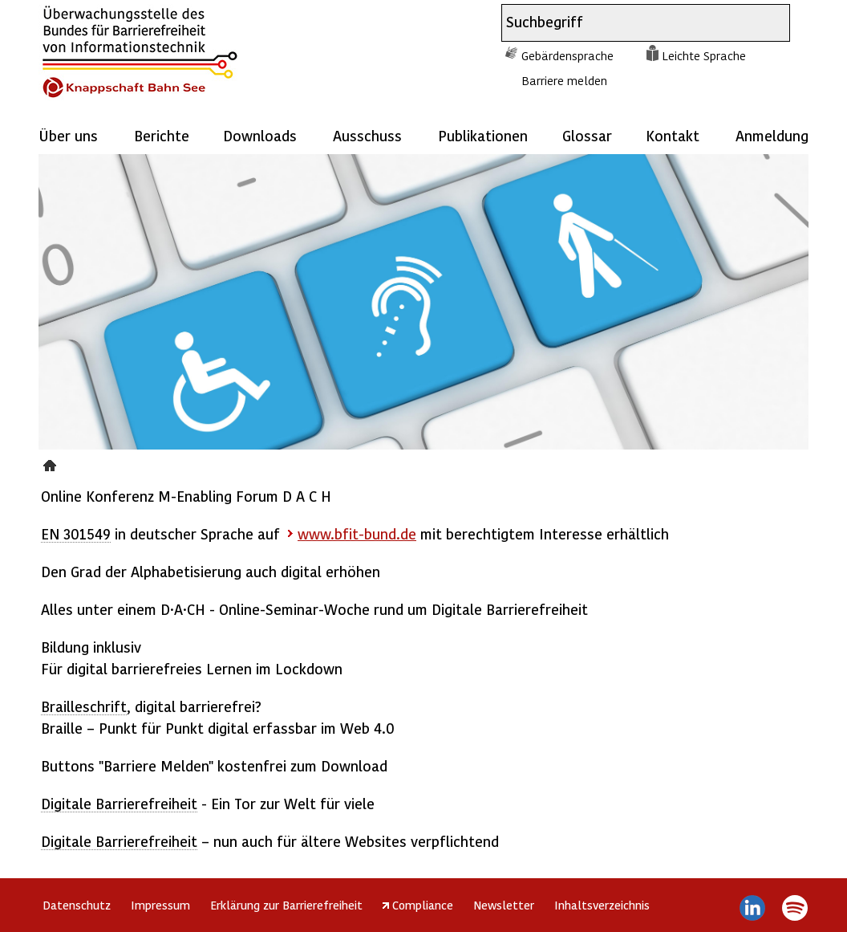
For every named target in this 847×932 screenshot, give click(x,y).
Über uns (68, 135)
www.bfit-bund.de (357, 533)
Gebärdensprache (567, 55)
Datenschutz (77, 904)
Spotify (794, 908)
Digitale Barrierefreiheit (119, 803)
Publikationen (483, 135)
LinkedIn (753, 908)
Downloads (260, 135)
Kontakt (672, 135)
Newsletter (503, 904)
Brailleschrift (84, 706)
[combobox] (631, 23)
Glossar (587, 135)
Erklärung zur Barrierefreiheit (286, 904)
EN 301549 (76, 533)
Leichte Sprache (704, 55)
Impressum (160, 904)
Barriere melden (564, 80)
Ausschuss (367, 135)
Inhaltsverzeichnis (602, 904)
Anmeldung (772, 135)
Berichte (161, 135)
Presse (52, 463)
